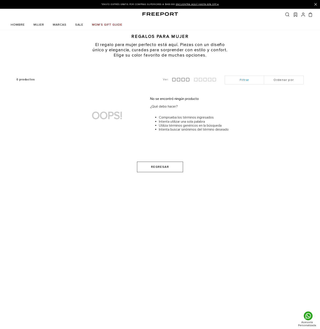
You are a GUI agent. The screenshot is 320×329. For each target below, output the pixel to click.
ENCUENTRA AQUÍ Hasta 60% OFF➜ (197, 4)
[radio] (181, 80)
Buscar (287, 14)
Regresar (160, 167)
